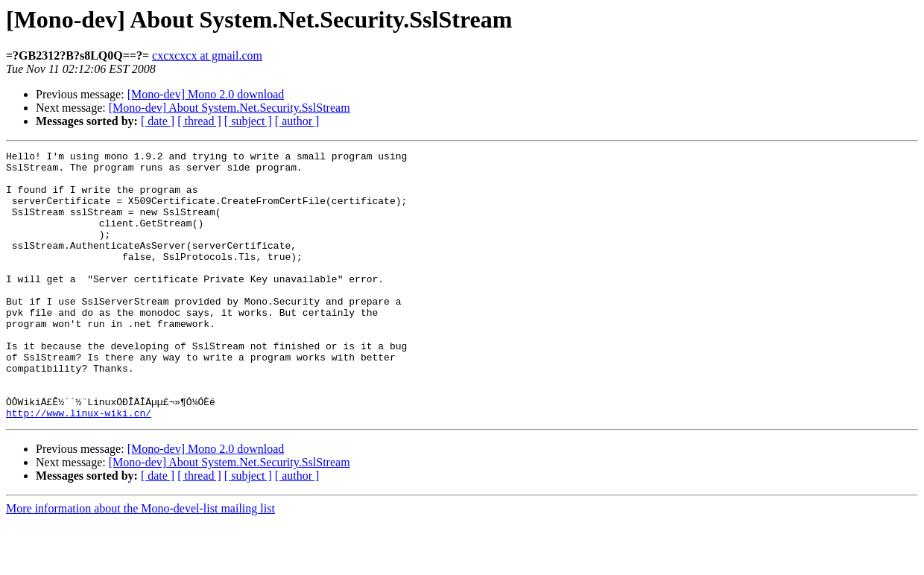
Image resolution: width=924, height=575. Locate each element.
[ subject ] (248, 121)
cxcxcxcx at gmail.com (207, 55)
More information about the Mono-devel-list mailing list (140, 562)
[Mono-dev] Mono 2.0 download (206, 94)
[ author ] (297, 121)
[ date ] (157, 121)
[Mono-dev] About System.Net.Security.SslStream (229, 107)
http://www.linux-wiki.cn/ (78, 466)
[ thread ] (199, 121)
